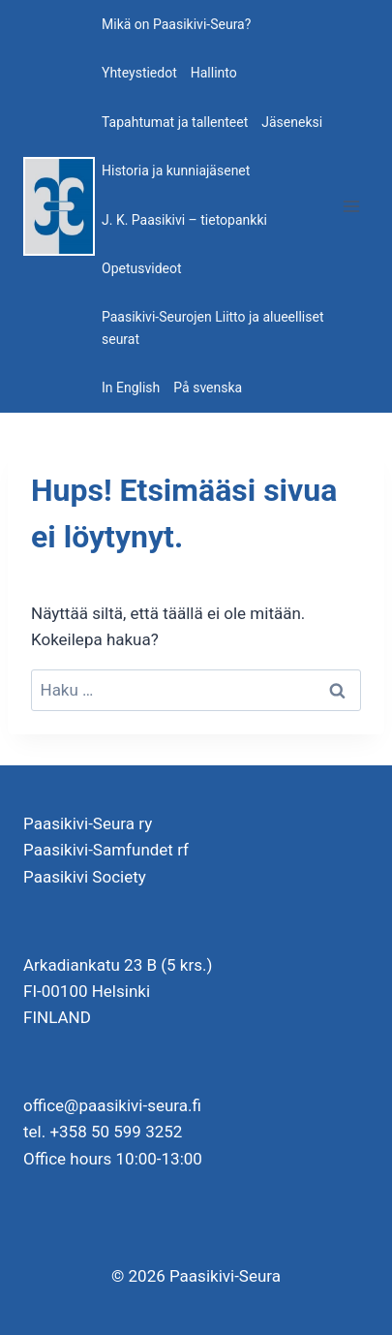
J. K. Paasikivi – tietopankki (184, 220)
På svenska (207, 387)
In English (131, 387)
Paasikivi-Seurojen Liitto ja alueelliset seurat (213, 327)
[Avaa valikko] (351, 206)
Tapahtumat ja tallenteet (175, 122)
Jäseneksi (291, 122)
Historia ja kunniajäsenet (176, 170)
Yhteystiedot (139, 72)
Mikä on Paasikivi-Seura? (176, 24)
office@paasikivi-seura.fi (112, 1105)
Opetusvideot (142, 268)
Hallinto (214, 72)
